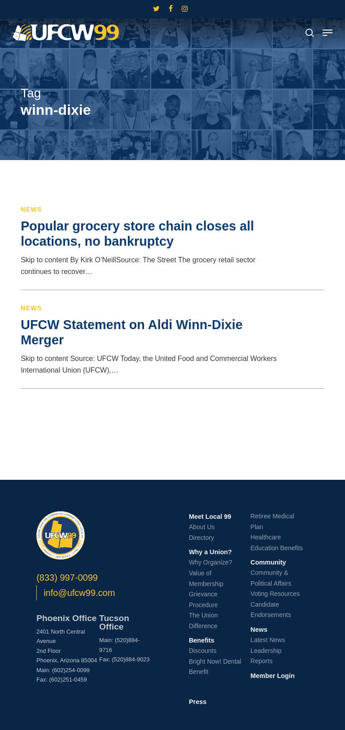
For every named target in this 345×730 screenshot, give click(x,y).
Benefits (201, 640)
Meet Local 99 (210, 516)
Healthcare (265, 537)
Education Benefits (276, 548)
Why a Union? (210, 552)
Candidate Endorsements (270, 610)
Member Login (272, 675)
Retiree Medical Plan (272, 521)
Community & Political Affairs (270, 578)
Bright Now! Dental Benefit (215, 667)
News (31, 209)
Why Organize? (210, 562)
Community (268, 562)
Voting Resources (275, 593)
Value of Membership (206, 578)
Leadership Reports (265, 656)
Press (197, 701)
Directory (201, 537)
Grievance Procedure (203, 599)
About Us (202, 526)
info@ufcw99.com (79, 593)
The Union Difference (203, 621)
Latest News (267, 639)
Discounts (202, 650)
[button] (327, 32)
